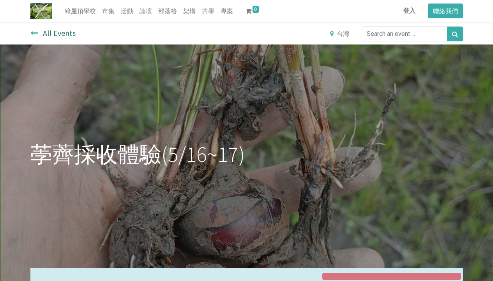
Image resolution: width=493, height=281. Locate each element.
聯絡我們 (445, 11)
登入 (409, 10)
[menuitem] (80, 11)
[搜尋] (455, 34)
